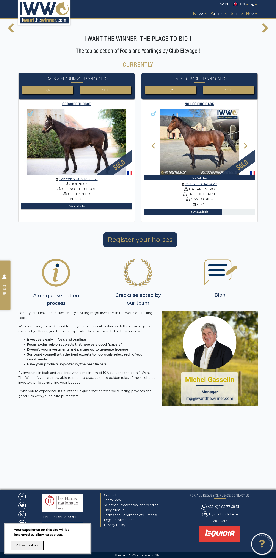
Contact (110, 495)
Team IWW (113, 500)
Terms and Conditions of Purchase (131, 515)
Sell (105, 162)
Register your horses (140, 312)
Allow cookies (27, 545)
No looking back (199, 176)
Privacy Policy (114, 525)
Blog (220, 367)
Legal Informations (119, 520)
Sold (119, 237)
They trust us (114, 510)
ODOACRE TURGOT (76, 176)
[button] (199, 9)
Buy (47, 162)
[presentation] (11, 66)
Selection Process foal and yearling (131, 505)
